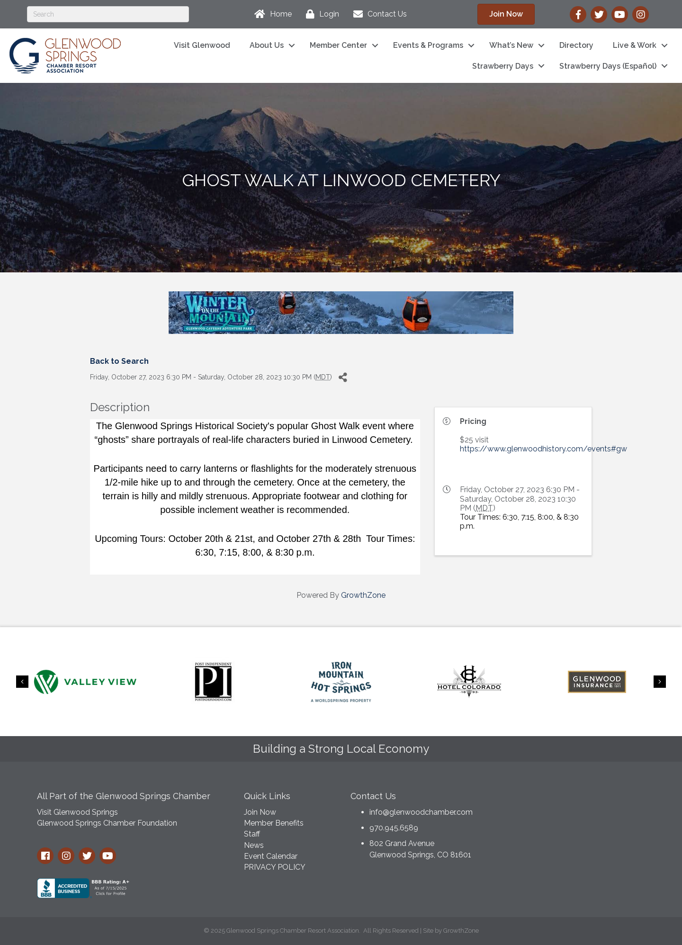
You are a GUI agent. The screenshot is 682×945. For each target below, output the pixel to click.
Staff (252, 833)
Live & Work (634, 45)
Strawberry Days (502, 66)
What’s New (511, 45)
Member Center (338, 45)
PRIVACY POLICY (274, 867)
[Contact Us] (378, 14)
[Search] (108, 14)
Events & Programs (428, 45)
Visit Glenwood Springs (77, 812)
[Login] (320, 14)
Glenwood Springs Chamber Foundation (107, 823)
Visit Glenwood (202, 45)
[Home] (271, 14)
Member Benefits (274, 823)
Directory (576, 45)
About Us (267, 45)
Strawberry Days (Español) (607, 66)
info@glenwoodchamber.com (421, 812)
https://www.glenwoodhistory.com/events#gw (543, 448)
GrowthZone (363, 595)
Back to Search (119, 361)
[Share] (342, 377)
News (254, 845)
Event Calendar (270, 856)
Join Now (260, 812)
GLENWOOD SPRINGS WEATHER (573, 820)
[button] (506, 14)
